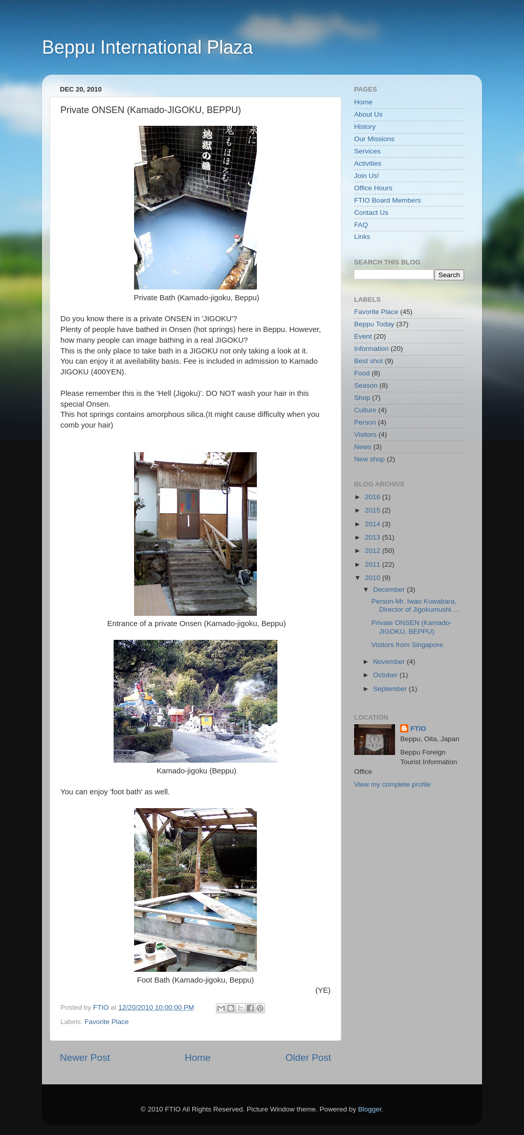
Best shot (368, 361)
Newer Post (85, 1057)
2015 (373, 510)
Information (371, 348)
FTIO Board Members (387, 200)
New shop (369, 459)
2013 (373, 537)
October (386, 675)
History (365, 126)
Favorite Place (106, 1022)
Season (366, 385)
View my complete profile (392, 784)
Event (363, 336)
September (391, 689)
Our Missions (374, 139)
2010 (373, 578)
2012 (373, 550)
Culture (365, 410)
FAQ (361, 225)
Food (362, 373)
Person (365, 422)
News (363, 447)
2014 (373, 524)
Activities (367, 163)
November (390, 661)
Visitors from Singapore (407, 645)
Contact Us (371, 212)
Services (367, 151)
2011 (373, 564)
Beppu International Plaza (147, 47)
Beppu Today (374, 324)
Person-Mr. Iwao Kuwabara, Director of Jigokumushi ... (415, 605)
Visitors (365, 434)
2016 (373, 497)
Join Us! (366, 176)
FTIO (418, 728)
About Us (368, 114)
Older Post (308, 1057)
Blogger (370, 1109)
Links (362, 236)
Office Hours (373, 188)
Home (197, 1057)
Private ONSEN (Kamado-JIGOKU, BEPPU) (412, 627)
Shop (362, 398)
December (390, 589)
